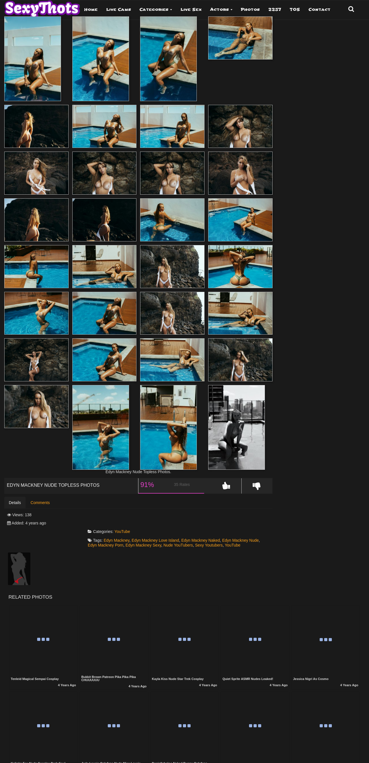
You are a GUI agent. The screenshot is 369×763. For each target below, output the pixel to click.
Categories (154, 9)
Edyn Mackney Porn (158, 533)
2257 (274, 9)
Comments (40, 507)
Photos (250, 9)
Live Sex (191, 9)
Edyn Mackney (141, 529)
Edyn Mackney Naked (225, 529)
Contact (319, 9)
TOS (295, 9)
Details (15, 507)
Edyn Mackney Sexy (196, 533)
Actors (219, 9)
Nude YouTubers (231, 533)
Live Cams (118, 9)
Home (91, 9)
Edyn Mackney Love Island (179, 529)
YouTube (146, 520)
